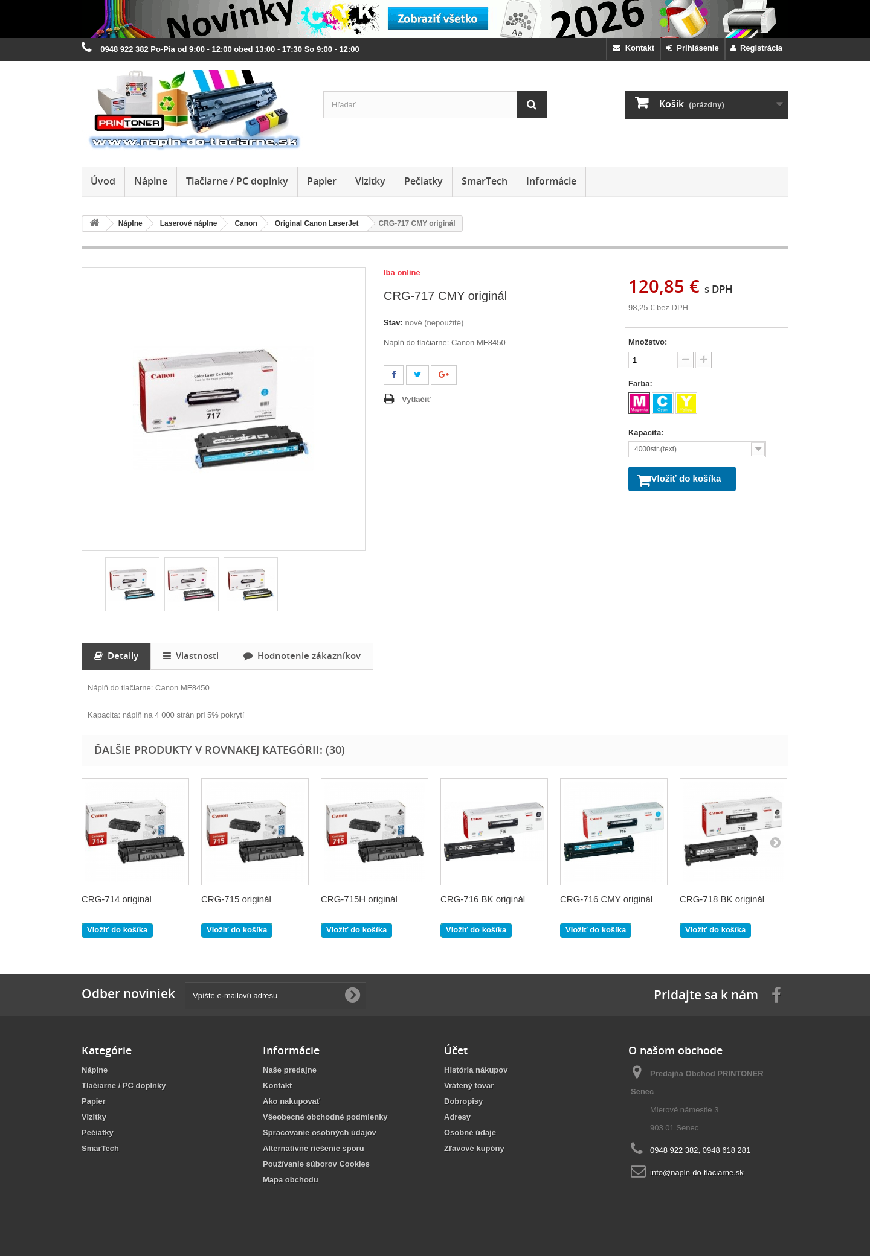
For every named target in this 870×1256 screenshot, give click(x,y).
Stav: (393, 322)
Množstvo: (647, 341)
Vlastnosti (191, 655)
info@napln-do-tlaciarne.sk (697, 1172)
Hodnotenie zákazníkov (302, 655)
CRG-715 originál (236, 899)
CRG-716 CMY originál (606, 899)
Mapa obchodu (290, 1179)
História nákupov (475, 1069)
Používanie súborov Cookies (316, 1163)
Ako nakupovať (291, 1101)
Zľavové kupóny (474, 1148)
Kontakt (633, 48)
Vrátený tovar (469, 1085)
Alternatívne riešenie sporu (313, 1148)
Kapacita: (647, 432)
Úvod (103, 181)
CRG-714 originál (117, 899)
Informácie (551, 181)
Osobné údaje (470, 1132)
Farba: (641, 383)
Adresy (457, 1116)
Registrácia (756, 48)
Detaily (116, 655)
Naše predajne (290, 1069)
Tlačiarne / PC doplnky (237, 181)
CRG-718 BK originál (722, 899)
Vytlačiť (416, 399)
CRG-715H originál (359, 899)
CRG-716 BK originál (482, 899)
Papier (322, 181)
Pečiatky (423, 181)
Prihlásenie (692, 48)
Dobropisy (463, 1101)
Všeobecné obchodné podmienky (325, 1116)
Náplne (150, 181)
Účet (456, 1050)
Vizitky (370, 181)
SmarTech (484, 181)
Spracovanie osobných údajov (319, 1132)
